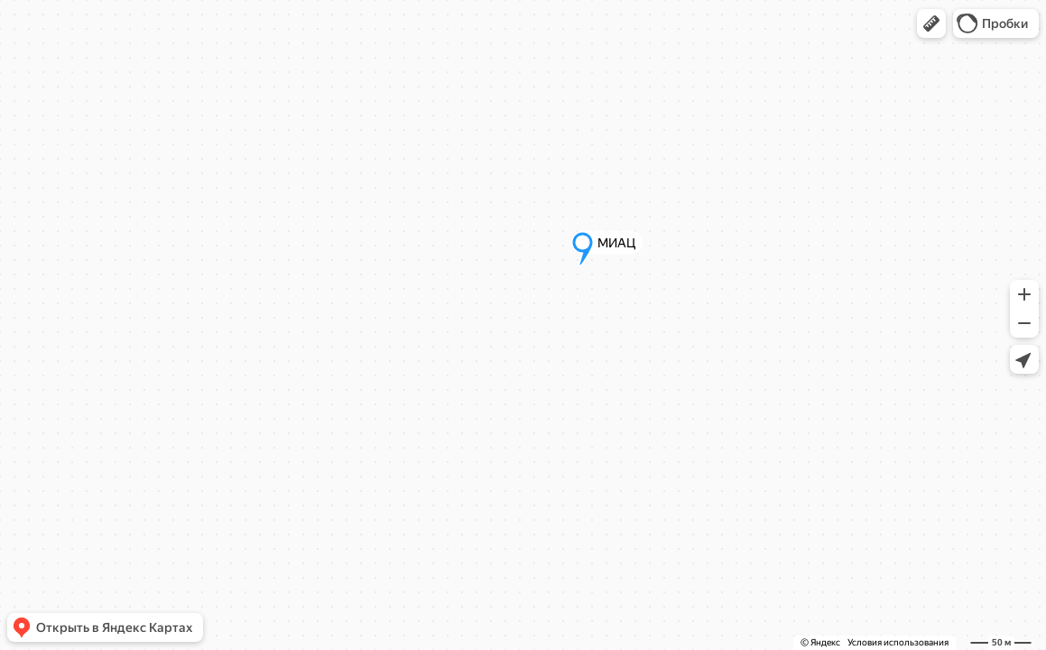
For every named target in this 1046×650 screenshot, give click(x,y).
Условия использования (898, 642)
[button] (931, 23)
